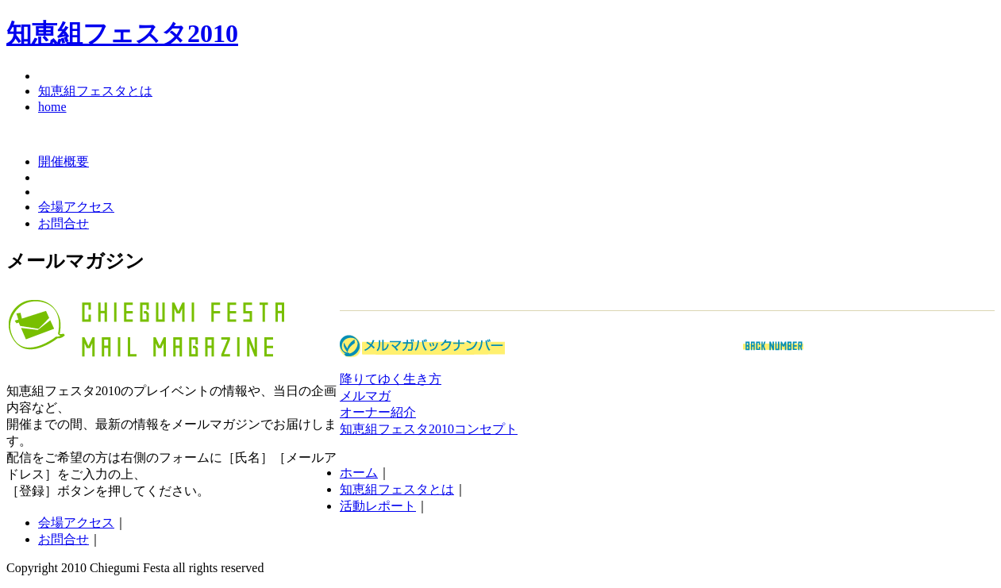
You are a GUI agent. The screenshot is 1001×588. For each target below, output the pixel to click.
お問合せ (63, 223)
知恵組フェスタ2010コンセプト (429, 429)
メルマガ (365, 395)
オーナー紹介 (378, 412)
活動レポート (378, 506)
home (52, 106)
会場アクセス (76, 206)
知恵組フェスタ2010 (122, 33)
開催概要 (63, 161)
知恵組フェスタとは (95, 91)
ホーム (359, 472)
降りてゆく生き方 (390, 379)
